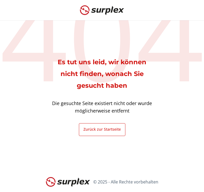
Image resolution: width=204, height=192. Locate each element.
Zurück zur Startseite (102, 129)
